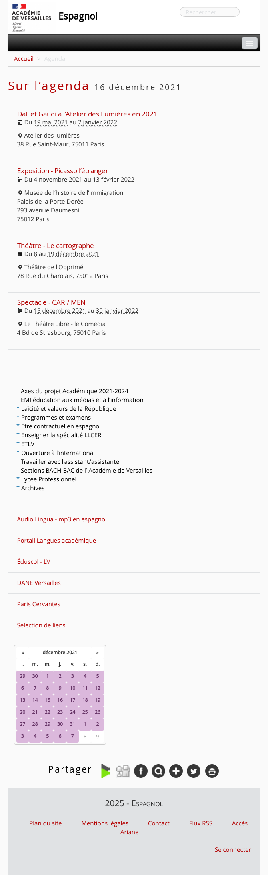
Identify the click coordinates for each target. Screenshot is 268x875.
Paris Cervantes (38, 604)
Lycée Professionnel (46, 479)
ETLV (25, 444)
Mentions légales (104, 823)
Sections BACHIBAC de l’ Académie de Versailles (86, 471)
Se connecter (233, 850)
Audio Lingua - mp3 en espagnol (62, 519)
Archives (30, 488)
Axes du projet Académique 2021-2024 (74, 391)
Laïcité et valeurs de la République (66, 409)
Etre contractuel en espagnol (58, 426)
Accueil (24, 59)
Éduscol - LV (33, 562)
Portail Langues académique (56, 541)
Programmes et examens (53, 418)
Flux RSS (200, 823)
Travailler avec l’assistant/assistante (70, 462)
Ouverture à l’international (55, 453)
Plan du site (45, 823)
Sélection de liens (41, 625)
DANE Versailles (39, 583)
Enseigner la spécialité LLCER (58, 435)
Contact (159, 823)
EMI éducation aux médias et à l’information (82, 400)
